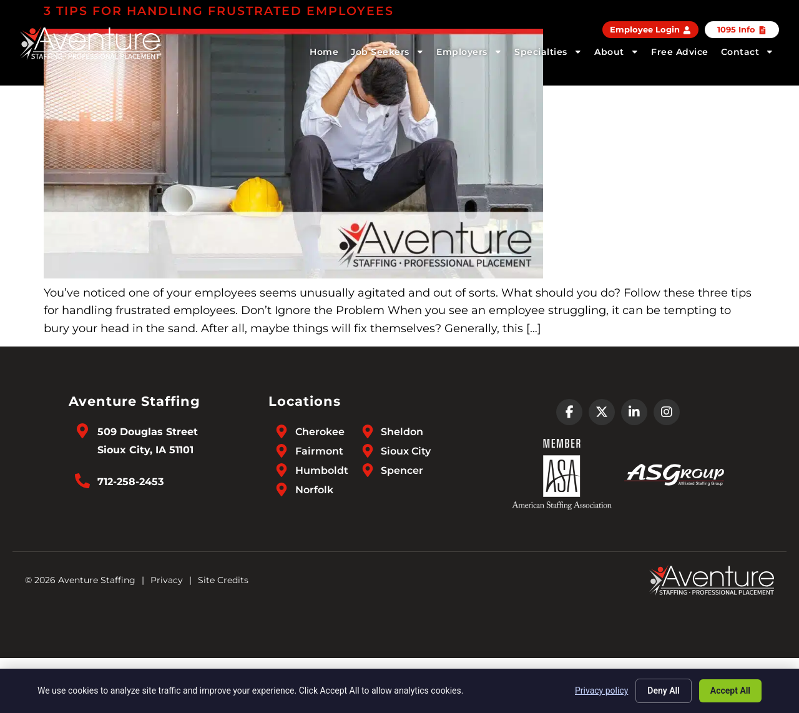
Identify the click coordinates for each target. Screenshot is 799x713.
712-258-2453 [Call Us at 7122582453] (130, 482)
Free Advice (679, 52)
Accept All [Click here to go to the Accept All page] (730, 691)
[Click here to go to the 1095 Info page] (742, 29)
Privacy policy (601, 691)
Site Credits (223, 580)
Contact (747, 51)
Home (324, 52)
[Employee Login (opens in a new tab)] (650, 29)
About (616, 51)
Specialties (548, 51)
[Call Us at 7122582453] (82, 480)
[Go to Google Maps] (82, 430)
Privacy (166, 580)
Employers (469, 51)
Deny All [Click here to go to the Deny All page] (663, 691)
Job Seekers (387, 51)
